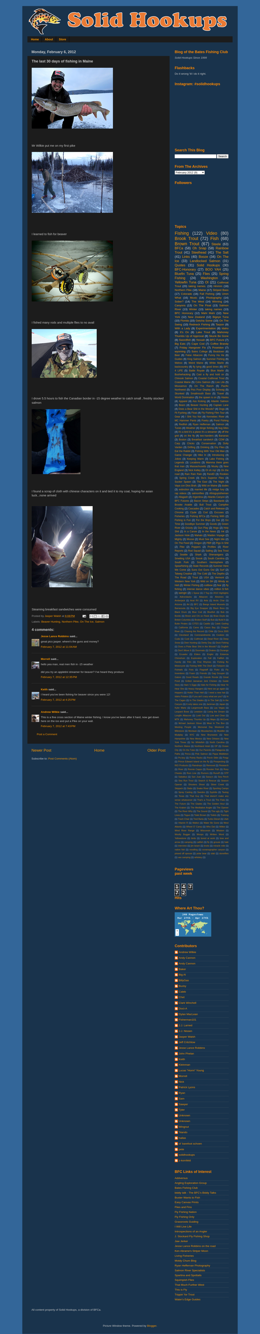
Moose (190, 539)
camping (188, 842)
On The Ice (87, 621)
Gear (177, 416)
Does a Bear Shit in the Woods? (196, 409)
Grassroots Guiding (186, 1221)
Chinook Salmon (184, 378)
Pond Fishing (221, 420)
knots (206, 846)
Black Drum (181, 612)
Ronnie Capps (195, 769)
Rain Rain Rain (193, 474)
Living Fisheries (184, 1255)
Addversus (181, 1178)
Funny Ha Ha (216, 355)
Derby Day (206, 642)
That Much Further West (189, 1284)
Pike (182, 546)
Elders (197, 654)
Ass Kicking (199, 401)
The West (198, 301)
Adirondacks (186, 597)
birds (193, 838)
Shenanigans (216, 554)
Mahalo (199, 535)
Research (224, 765)
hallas (182, 1137)
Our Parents (205, 750)
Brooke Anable (183, 504)
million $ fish (221, 589)
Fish (214, 238)
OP (216, 746)
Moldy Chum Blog (185, 1260)
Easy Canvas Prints (187, 1202)
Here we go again (216, 688)
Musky (214, 466)
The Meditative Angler (201, 807)
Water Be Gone (211, 823)
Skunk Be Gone (219, 336)
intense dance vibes (198, 589)
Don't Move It (184, 650)
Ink (222, 531)
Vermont (219, 577)
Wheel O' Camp (194, 826)
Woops (200, 834)
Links (186, 256)
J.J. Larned (185, 1025)
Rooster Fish (212, 769)
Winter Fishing (191, 585)
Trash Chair (183, 819)
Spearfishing (181, 566)
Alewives (219, 597)
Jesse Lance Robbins (55, 636)
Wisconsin (205, 830)
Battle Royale (197, 370)
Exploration (196, 658)
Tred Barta (198, 819)
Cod (205, 512)
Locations (195, 462)
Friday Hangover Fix (193, 347)
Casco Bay (210, 627)
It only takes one (194, 704)
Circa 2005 (223, 631)
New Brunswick (209, 735)
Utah (226, 819)
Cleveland (184, 635)
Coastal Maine (183, 382)
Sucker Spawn (183, 481)
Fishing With (217, 516)
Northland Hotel (202, 746)
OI (206, 282)
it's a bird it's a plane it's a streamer (197, 431)
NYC (192, 735)
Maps (213, 719)
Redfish (183, 424)
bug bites (223, 428)
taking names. (197, 286)
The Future (180, 804)
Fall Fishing (207, 293)
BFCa (179, 248)
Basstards (218, 500)
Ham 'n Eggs (190, 685)
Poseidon (218, 347)
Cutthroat (198, 639)
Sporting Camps (221, 788)
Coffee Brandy (219, 343)
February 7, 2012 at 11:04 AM (59, 646)
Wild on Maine (209, 485)
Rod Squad (194, 550)
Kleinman (184, 1064)
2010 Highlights (221, 593)
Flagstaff (204, 669)
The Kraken (180, 807)
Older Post (156, 750)
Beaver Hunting (50, 621)
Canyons (180, 305)
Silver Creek (217, 784)
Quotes (180, 265)
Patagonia (220, 750)
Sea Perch (223, 777)
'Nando (183, 1132)
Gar (218, 520)
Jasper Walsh (187, 1036)
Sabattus (182, 777)
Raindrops (197, 765)
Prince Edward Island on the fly (193, 761)
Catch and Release (214, 508)
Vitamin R (183, 823)
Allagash (183, 497)
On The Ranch (204, 386)
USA (206, 577)
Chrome (179, 512)
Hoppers (179, 692)
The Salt (222, 252)
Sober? (179, 301)
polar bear (201, 853)
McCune (224, 719)
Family (178, 662)
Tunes (178, 428)
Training (225, 815)
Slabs (189, 788)
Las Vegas (219, 708)
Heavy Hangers (196, 688)
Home (35, 39)
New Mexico (196, 738)
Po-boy (181, 757)
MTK (177, 719)
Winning (217, 301)
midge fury (218, 489)
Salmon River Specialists (190, 1270)
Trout (195, 577)
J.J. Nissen (185, 1031)
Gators (178, 677)
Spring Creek (187, 478)
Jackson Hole (182, 535)
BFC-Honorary (185, 269)
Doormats (200, 650)
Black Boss (219, 608)
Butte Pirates (181, 623)
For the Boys (203, 520)
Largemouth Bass (200, 708)
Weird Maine (195, 362)
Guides (178, 359)
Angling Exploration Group (191, 1182)
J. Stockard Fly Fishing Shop (192, 1236)
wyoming (180, 351)
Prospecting (219, 761)
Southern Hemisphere (210, 562)
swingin (183, 593)
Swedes (201, 792)
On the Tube (189, 750)
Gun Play (203, 527)
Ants (206, 600)
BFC (196, 604)
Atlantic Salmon (220, 401)
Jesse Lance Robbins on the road (195, 1246)
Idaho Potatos (181, 696)
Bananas (224, 435)
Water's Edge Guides (187, 1299)
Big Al (182, 974)
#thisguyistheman (219, 493)
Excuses (219, 512)
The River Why (185, 811)
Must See (204, 539)
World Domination (184, 397)
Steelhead (199, 252)
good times (212, 366)
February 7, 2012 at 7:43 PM (58, 726)
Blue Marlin (217, 370)
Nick (181, 1081)
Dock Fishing (222, 642)
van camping (184, 857)
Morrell (45, 659)
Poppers (195, 546)
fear (219, 585)
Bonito (178, 616)
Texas (181, 796)
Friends (203, 673)
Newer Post (41, 750)
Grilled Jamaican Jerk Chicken (201, 681)
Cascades (193, 508)
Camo (196, 627)
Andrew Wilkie (50, 711)
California (183, 627)
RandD (211, 474)
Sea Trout (223, 550)
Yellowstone (180, 838)
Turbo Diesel (214, 819)
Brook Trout (186, 238)
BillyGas (184, 980)
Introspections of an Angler (191, 1231)
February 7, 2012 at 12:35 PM (59, 677)
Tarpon (220, 324)
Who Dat (210, 826)
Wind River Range (185, 830)
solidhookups (187, 1154)
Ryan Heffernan (201, 424)
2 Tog (206, 593)
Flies (206, 273)
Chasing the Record (194, 631)
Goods (213, 524)
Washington (209, 278)
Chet (182, 997)
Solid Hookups (208, 265)
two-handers (207, 435)
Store (62, 39)
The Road (180, 577)
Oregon (198, 543)
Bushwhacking (183, 374)
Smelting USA (182, 558)
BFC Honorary (184, 313)
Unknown (184, 1115)
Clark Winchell (187, 1002)
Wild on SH (206, 581)
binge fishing (207, 428)
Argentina (197, 497)
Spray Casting (185, 792)
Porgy (226, 757)
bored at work (208, 838)
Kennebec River (215, 416)
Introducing (218, 455)
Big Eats (180, 343)
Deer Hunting (190, 642)
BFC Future (217, 339)
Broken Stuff (201, 620)
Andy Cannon (187, 957)
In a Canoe (190, 531)
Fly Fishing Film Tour (213, 412)
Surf (222, 569)
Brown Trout (187, 243)
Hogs (216, 527)
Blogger (151, 1325)
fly (208, 842)
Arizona (178, 604)
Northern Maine (182, 746)
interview (182, 846)
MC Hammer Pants (185, 420)
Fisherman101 (187, 1019)
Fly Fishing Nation (186, 1212)
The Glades (196, 804)
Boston (182, 439)
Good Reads (192, 677)
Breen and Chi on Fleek (197, 616)
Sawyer (183, 1104)
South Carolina (216, 558)
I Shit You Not (193, 416)
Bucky (182, 986)
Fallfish (220, 658)
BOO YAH (213, 269)
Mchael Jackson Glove (190, 723)
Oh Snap (199, 248)
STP (226, 773)
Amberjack (180, 600)
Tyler (182, 1109)
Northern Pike (70, 621)
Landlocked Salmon (205, 261)
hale (226, 842)
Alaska (225, 397)
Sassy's (209, 777)
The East (202, 481)
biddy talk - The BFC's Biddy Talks (195, 1192)
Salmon (99, 621)
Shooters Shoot (196, 784)
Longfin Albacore (183, 715)
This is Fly (181, 1289)
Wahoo (178, 362)
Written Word (217, 834)
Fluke (216, 669)
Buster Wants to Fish (187, 1197)
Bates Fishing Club (186, 1187)
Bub (212, 620)
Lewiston (198, 711)
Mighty (178, 539)
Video (211, 233)
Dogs (222, 409)
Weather (190, 428)
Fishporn (221, 666)
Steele (216, 244)
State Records (201, 566)
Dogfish (225, 646)
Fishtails (179, 669)
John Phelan (186, 1053)
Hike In (202, 455)
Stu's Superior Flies (212, 478)
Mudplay (179, 735)
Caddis (206, 623)
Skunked (179, 393)
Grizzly (189, 527)
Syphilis (213, 792)
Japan (222, 704)
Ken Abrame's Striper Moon (191, 1250)
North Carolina (217, 742)
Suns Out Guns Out (203, 569)
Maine (202, 290)
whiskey (198, 857)
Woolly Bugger (182, 834)
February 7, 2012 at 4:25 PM (58, 699)
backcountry (181, 366)
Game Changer (183, 455)
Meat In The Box (216, 723)
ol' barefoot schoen (190, 1143)
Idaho (225, 328)
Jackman (210, 704)
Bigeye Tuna (220, 316)
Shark (198, 554)
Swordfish (185, 339)
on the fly (189, 435)
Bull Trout (205, 504)
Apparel (183, 401)
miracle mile (219, 846)
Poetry (205, 420)
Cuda (177, 639)
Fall (209, 658)
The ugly (215, 811)
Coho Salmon (202, 382)
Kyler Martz (180, 708)
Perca (188, 754)
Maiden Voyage (216, 535)
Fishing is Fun (183, 520)
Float (194, 412)
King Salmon (194, 359)
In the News (209, 531)
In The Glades (197, 700)
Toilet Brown (200, 815)
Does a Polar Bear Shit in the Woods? (197, 646)
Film (189, 662)
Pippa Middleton (220, 754)
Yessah (200, 339)
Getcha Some (204, 320)
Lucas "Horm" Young (191, 1070)
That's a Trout (204, 800)
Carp (177, 443)
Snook (199, 558)
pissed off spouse (183, 853)
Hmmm (217, 286)
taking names (213, 309)
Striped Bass (221, 290)
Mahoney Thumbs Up (195, 719)
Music (193, 297)
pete (181, 1149)
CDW (221, 439)
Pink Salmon (201, 754)
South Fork (182, 562)
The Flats (220, 800)
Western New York (185, 581)
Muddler (221, 731)
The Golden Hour (216, 804)
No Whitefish (198, 742)
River (180, 769)
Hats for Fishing (209, 685)
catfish (200, 842)
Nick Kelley (194, 470)
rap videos (180, 493)
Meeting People (183, 727)
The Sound (202, 811)
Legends (179, 462)
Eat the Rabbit (183, 451)
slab (213, 853)
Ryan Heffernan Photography (192, 1265)
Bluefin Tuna (184, 273)
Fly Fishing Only (184, 1216)
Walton (195, 823)
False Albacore (194, 355)
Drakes (212, 650)
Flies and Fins (183, 1207)
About (49, 39)
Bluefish (211, 612)
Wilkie (222, 826)
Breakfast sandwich (202, 439)
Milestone (179, 731)
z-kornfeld (185, 1160)
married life (201, 489)
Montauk (192, 731)
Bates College (200, 351)
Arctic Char (219, 600)
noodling (193, 849)
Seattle (184, 554)
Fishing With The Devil (201, 666)
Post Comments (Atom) (62, 758)
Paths (177, 754)
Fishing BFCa (197, 516)
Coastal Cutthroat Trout (211, 378)
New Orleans (213, 738)
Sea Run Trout (185, 780)
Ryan (182, 1092)
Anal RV (194, 600)
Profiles (212, 546)
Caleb (182, 991)
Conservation (209, 443)
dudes (225, 485)
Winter (193, 309)
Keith (44, 689)
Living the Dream (216, 711)
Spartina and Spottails (188, 1275)
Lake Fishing (216, 458)
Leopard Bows (182, 711)
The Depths (218, 573)
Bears (182, 405)
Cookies (220, 635)
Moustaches (207, 731)
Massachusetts (198, 466)
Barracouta (180, 608)
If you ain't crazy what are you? (207, 696)
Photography (214, 297)
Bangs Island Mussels (214, 604)
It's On (184, 332)
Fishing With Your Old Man (210, 451)
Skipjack (179, 788)
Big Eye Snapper (199, 608)
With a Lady (182, 328)
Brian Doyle (219, 616)
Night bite (219, 539)
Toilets (213, 815)
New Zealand (196, 316)
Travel (220, 393)
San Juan (196, 777)
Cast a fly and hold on (210, 374)
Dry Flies (219, 447)
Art (188, 604)
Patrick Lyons (187, 1087)
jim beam (195, 846)
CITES (195, 623)
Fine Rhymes (204, 662)
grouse (216, 842)
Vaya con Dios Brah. (186, 485)
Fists (191, 669)
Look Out (200, 715)
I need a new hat (216, 692)
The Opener (223, 807)
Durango (224, 650)
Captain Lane (221, 405)
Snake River (203, 788)
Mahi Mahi (208, 313)
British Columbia (183, 620)
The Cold (202, 573)
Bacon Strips (201, 500)
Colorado (186, 293)
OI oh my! (210, 470)
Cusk (187, 639)
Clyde (193, 512)
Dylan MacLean (188, 1014)
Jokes (178, 458)
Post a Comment (47, 734)
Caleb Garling (222, 623)
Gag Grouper (218, 673)
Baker (182, 969)
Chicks (190, 443)
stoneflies (224, 853)
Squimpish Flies (184, 1279)
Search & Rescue (207, 780)
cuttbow (208, 585)
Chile (210, 631)
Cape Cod (198, 343)
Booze (203, 256)
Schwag (220, 389)
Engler (210, 654)
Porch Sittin (212, 757)
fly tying (197, 366)
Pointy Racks (196, 757)
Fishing (182, 233)
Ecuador (183, 654)
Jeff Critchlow (187, 1042)
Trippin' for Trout (184, 1294)
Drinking (204, 447)
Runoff (216, 773)
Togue (187, 815)
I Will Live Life (183, 1226)
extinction (184, 489)
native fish (180, 849)
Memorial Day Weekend (211, 727)
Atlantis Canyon (216, 497)
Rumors (205, 773)
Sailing (209, 550)
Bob (222, 612)
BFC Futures (182, 500)
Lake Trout (203, 332)
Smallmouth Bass (201, 393)
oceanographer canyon (213, 849)
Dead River (213, 639)
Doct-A (183, 1008)
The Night (218, 481)
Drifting (191, 447)
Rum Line (191, 773)
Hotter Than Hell (195, 692)
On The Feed (182, 543)
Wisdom (220, 830)
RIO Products (181, 765)
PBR (208, 543)
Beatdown (218, 351)
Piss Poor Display (201, 389)
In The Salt (213, 700)
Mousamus (181, 386)
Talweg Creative (183, 573)
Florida (185, 320)
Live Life (220, 382)
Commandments (202, 635)
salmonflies (198, 493)
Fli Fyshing (181, 412)
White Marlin (216, 362)
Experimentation (206, 328)
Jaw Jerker (181, 1241)
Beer (177, 355)
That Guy (194, 796)
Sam (181, 1098)
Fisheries (180, 516)
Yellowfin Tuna (185, 282)
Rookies (224, 474)
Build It (222, 620)
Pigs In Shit (222, 543)
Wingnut (184, 1126)
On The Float (202, 305)
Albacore (203, 597)
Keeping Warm (195, 458)
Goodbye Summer (195, 524)
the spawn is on (208, 397)
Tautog (225, 792)
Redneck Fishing (199, 324)
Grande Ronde (211, 677)
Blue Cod (197, 612)
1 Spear (195, 593)
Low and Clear (217, 715)
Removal (210, 765)
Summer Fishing (215, 359)
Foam (192, 673)
